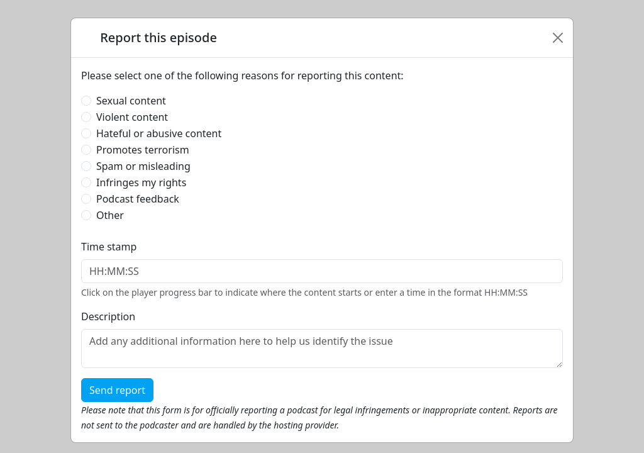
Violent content (132, 117)
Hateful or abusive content (158, 133)
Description (108, 316)
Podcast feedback (137, 199)
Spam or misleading (143, 166)
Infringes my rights (141, 182)
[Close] (558, 38)
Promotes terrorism (142, 150)
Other (110, 215)
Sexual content (131, 101)
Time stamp (108, 247)
